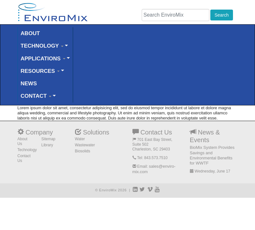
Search (221, 15)
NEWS (29, 83)
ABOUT (30, 33)
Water (80, 139)
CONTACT (36, 96)
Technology (27, 150)
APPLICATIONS (43, 59)
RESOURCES (40, 71)
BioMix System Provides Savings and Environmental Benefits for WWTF (212, 155)
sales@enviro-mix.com (154, 169)
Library (47, 145)
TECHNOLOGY (42, 46)
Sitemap (48, 139)
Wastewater (85, 145)
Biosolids (82, 151)
